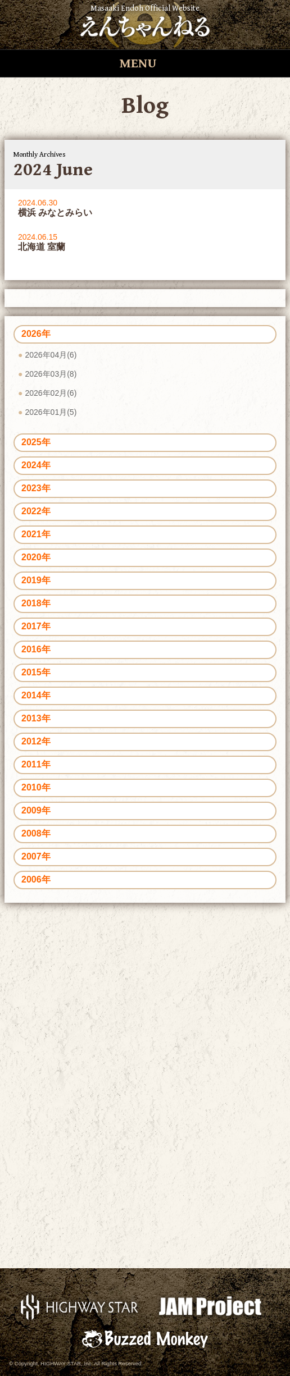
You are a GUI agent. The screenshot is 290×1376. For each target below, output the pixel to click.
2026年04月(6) (50, 354)
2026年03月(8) (50, 373)
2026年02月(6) (50, 392)
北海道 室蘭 (41, 247)
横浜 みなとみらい (55, 212)
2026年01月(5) (50, 412)
